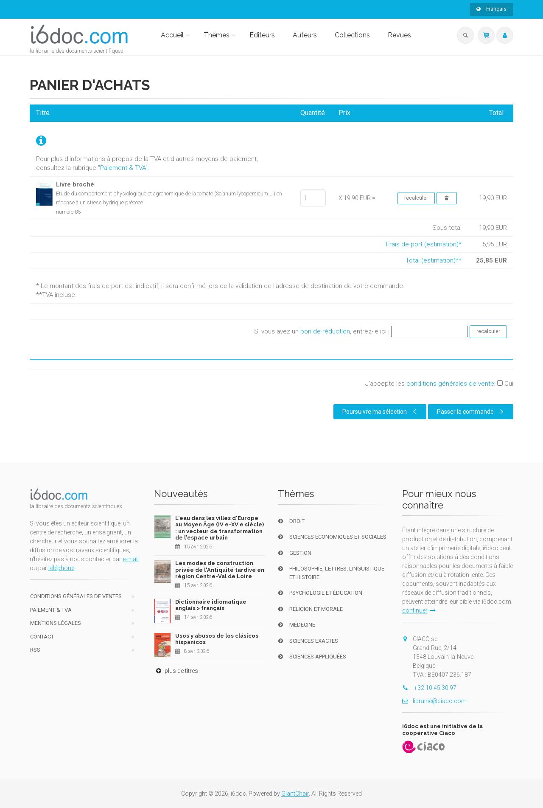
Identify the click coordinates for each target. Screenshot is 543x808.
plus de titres (176, 670)
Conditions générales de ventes (76, 596)
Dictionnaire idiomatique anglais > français (210, 605)
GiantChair (295, 793)
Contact (42, 636)
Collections (352, 35)
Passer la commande (471, 411)
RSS (35, 650)
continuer (419, 610)
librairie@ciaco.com (434, 701)
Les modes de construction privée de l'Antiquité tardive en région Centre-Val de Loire (219, 569)
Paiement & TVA (123, 168)
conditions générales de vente (450, 383)
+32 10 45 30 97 (429, 687)
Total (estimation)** (434, 260)
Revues (399, 35)
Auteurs (305, 35)
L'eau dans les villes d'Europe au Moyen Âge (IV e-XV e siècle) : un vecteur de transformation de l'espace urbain (219, 528)
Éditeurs (262, 35)
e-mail (131, 559)
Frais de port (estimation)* (424, 244)
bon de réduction (325, 331)
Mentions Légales (55, 623)
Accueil (172, 35)
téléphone (61, 568)
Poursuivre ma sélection (380, 411)
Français (491, 9)
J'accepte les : (439, 383)
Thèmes (217, 35)
